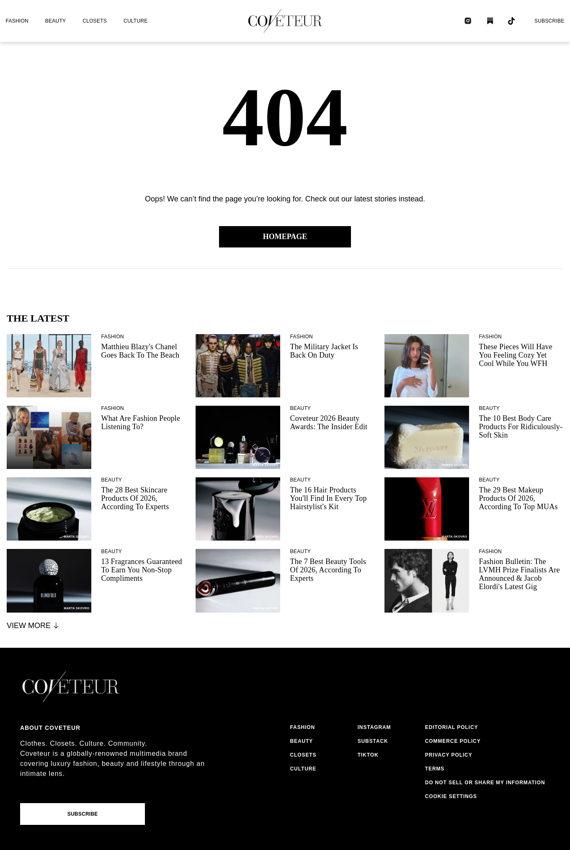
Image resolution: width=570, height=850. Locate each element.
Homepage (285, 236)
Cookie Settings (451, 796)
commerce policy (453, 741)
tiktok (368, 755)
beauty (55, 21)
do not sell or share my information (485, 783)
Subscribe (549, 21)
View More (33, 625)
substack (373, 741)
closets (95, 21)
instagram (374, 727)
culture (135, 21)
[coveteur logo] (285, 21)
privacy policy (448, 755)
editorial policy (451, 727)
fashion (17, 21)
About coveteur (50, 727)
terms (435, 769)
